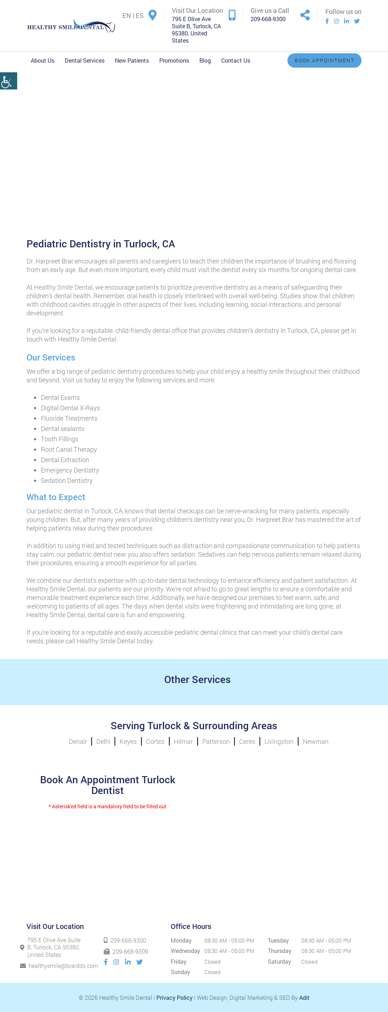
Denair (78, 741)
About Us (42, 60)
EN (126, 15)
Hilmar (183, 741)
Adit (304, 997)
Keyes (128, 741)
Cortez (155, 741)
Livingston (279, 741)
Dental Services (85, 60)
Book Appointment (324, 60)
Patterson (216, 741)
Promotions (174, 60)
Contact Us (235, 60)
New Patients (132, 60)
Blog (205, 60)
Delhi (103, 741)
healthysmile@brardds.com (50, 965)
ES (140, 15)
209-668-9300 (268, 19)
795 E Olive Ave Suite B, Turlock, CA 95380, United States (196, 29)
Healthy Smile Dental (63, 287)
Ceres (247, 741)
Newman (316, 741)
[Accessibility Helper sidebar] (8, 70)
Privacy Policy (174, 997)
